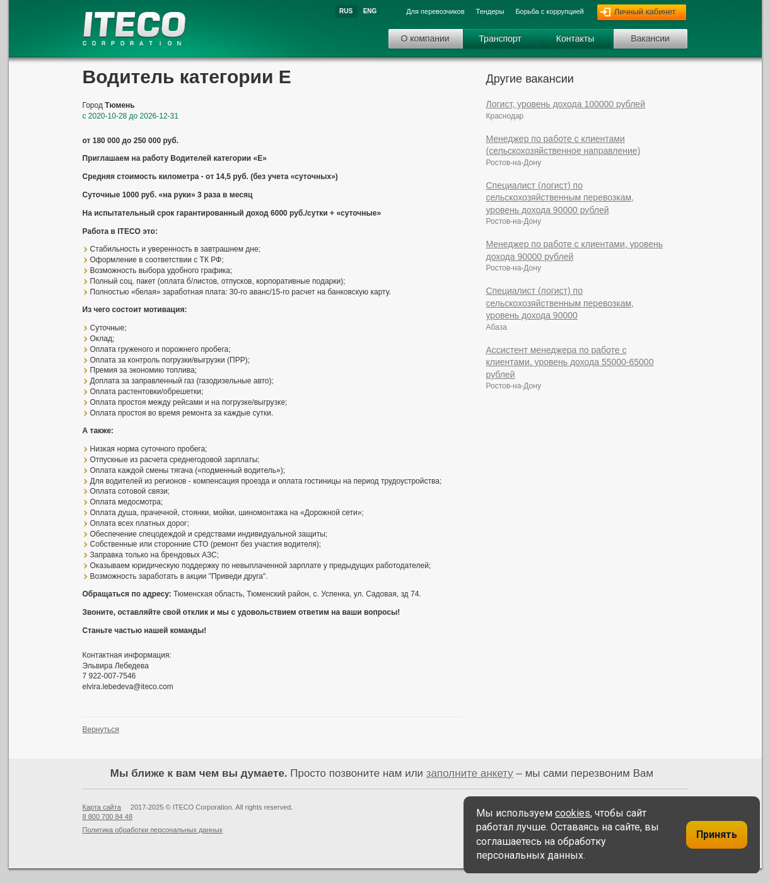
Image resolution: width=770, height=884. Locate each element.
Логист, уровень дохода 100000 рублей (565, 104)
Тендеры (490, 11)
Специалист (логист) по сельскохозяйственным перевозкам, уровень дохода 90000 (560, 303)
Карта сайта (102, 807)
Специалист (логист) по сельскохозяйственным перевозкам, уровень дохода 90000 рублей (560, 197)
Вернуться (101, 729)
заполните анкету (469, 773)
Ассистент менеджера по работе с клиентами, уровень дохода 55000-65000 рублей (570, 362)
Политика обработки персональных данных (153, 830)
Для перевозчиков (435, 11)
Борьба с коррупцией (549, 11)
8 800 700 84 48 (108, 816)
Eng (370, 11)
